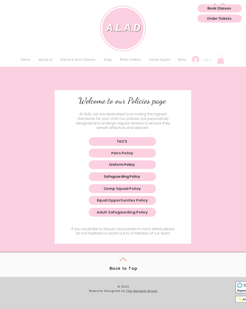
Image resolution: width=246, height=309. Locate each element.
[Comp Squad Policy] (122, 188)
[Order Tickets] (219, 19)
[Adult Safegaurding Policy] (122, 212)
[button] (78, 59)
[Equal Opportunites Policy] (122, 200)
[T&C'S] (122, 141)
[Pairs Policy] (122, 153)
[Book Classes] (219, 8)
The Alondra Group (141, 291)
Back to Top (124, 268)
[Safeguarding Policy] (122, 176)
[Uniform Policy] (122, 164)
